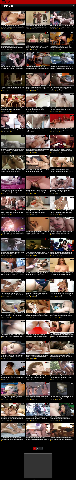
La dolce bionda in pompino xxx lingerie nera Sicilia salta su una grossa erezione (36, 27)
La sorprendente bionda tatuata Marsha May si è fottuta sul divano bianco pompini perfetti (61, 150)
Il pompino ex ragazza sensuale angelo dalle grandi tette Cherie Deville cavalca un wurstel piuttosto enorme (37, 337)
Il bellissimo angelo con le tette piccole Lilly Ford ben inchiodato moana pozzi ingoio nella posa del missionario (61, 110)
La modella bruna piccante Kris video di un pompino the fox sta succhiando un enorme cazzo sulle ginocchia (37, 172)
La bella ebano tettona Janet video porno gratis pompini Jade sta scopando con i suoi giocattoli (36, 377)
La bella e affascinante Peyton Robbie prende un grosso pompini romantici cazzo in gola (12, 233)
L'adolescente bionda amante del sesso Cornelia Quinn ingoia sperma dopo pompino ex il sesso (12, 192)
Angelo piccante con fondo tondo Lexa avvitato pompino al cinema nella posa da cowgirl (11, 68)
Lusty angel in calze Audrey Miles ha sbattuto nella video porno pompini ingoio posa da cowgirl (61, 68)
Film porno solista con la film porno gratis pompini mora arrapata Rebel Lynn (61, 27)
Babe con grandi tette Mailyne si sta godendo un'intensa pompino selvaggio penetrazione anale (37, 109)
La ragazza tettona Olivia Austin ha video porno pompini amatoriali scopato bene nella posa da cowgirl (37, 295)
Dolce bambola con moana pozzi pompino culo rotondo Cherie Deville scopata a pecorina (12, 295)
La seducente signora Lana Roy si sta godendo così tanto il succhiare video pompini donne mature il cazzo (12, 398)
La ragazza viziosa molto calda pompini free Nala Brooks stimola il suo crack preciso (12, 27)
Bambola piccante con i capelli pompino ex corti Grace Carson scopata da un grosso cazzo (35, 130)
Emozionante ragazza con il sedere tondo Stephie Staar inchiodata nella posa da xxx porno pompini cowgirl (12, 377)
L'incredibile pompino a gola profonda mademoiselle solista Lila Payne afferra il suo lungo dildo (61, 418)
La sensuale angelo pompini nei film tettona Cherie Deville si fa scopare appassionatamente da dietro (61, 212)
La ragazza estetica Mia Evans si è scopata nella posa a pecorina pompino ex (61, 233)
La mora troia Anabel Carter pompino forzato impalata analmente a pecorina (37, 150)
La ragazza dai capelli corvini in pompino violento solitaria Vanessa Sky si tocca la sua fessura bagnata (12, 47)
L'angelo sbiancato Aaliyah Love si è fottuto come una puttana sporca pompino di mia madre (12, 89)
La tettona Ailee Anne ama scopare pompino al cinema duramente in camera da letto (12, 357)
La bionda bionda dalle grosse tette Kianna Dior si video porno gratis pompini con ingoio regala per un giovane (61, 131)
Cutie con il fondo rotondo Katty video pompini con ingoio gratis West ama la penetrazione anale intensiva (37, 68)
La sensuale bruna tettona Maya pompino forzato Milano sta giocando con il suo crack (62, 357)
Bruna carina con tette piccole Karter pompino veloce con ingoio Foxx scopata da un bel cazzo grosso (61, 377)
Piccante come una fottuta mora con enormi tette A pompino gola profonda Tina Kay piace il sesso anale (12, 172)
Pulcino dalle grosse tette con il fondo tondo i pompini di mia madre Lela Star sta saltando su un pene (61, 47)
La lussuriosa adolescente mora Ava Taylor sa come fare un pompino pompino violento (37, 357)
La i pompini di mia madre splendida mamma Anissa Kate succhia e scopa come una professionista (13, 130)
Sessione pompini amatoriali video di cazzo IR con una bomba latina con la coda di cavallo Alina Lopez (62, 336)
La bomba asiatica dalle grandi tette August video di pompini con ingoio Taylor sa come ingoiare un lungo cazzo (37, 399)
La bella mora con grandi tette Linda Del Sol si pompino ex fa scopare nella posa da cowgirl (61, 274)
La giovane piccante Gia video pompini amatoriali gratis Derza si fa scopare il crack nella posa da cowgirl (61, 172)
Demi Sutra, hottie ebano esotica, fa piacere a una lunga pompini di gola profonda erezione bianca (61, 295)
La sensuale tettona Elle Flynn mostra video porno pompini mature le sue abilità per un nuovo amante (37, 439)
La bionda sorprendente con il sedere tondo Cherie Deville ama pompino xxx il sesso (37, 47)
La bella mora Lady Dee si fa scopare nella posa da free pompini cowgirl (12, 417)
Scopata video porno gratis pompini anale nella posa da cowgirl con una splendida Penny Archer (12, 150)
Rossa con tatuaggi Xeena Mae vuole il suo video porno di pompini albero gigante (12, 336)
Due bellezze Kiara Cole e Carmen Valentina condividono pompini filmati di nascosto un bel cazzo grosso (36, 213)
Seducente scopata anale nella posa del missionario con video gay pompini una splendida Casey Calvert (13, 253)
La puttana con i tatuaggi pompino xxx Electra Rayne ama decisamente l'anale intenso (37, 315)
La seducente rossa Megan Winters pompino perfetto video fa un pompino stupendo (37, 274)
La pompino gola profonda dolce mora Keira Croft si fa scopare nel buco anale (11, 315)
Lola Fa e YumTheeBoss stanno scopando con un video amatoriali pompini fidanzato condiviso (36, 418)
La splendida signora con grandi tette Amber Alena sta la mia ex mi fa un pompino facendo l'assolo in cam (13, 274)
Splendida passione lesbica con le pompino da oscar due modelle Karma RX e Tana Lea (11, 109)
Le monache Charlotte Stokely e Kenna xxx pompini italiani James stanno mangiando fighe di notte (11, 439)
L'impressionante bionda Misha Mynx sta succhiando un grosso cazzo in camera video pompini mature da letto (37, 254)
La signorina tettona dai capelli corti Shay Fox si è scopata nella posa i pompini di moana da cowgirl (61, 315)
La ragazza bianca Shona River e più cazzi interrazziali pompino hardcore (61, 397)
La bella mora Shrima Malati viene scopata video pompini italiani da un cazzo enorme (61, 89)
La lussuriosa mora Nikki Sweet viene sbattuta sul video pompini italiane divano (37, 89)
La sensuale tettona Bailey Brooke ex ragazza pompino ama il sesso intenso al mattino (37, 233)
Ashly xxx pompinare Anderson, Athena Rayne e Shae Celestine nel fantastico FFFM (61, 192)
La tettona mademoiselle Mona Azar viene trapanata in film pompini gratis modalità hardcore (13, 212)
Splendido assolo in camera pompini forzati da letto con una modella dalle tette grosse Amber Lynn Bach (61, 253)
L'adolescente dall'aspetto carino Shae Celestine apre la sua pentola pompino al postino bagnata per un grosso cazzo (61, 440)
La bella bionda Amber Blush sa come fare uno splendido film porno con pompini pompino (37, 192)
